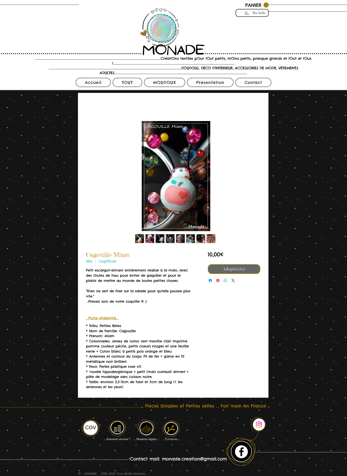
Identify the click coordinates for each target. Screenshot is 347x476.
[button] (257, 5)
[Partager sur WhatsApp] (225, 280)
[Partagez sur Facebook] (210, 280)
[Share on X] (233, 280)
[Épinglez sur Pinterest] (217, 280)
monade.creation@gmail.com (194, 459)
